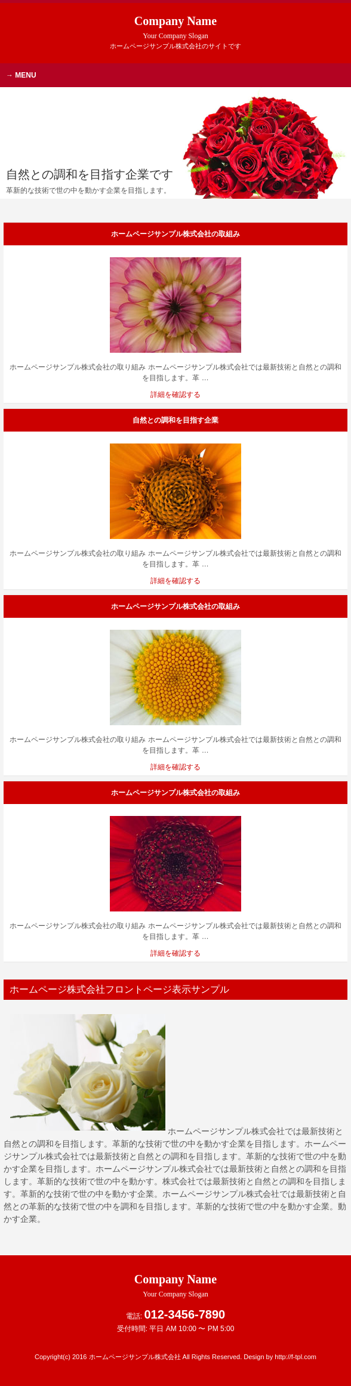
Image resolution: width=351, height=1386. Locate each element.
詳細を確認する (175, 394)
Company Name (175, 27)
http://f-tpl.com (295, 1356)
